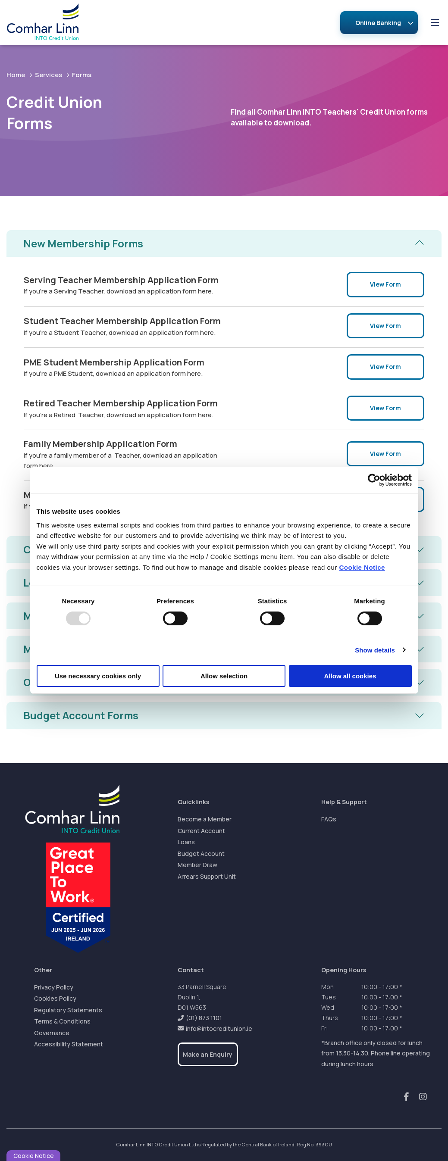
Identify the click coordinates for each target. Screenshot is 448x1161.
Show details (375, 650)
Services (48, 74)
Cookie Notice (362, 567)
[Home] (36, 22)
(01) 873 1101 (204, 1018)
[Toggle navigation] (434, 22)
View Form (385, 285)
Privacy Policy (53, 987)
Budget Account (201, 853)
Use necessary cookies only (98, 676)
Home (15, 74)
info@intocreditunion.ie (219, 1028)
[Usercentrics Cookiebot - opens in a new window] (374, 480)
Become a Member (205, 819)
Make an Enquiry (207, 1054)
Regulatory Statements (68, 1010)
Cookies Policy (55, 999)
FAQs (328, 819)
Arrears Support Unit (207, 876)
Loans (186, 842)
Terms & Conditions (62, 1021)
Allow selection (224, 676)
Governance (51, 1033)
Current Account (201, 831)
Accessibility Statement (68, 1044)
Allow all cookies (350, 676)
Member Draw (197, 865)
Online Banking (378, 23)
